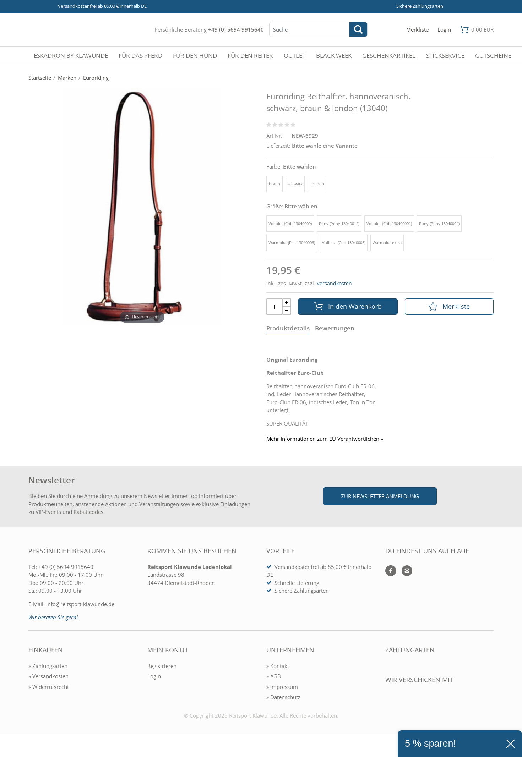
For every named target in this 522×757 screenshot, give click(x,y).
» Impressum (282, 686)
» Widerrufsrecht (48, 686)
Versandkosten (334, 283)
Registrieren (161, 665)
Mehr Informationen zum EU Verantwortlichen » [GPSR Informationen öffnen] (324, 438)
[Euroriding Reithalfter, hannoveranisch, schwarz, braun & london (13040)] (142, 206)
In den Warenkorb (348, 306)
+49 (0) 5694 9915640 (236, 29)
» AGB (273, 676)
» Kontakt (277, 665)
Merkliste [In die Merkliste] (449, 306)
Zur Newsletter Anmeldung (380, 496)
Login (154, 676)
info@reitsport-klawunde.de (80, 604)
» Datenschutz (283, 697)
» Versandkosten (48, 676)
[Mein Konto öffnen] (444, 29)
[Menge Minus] (287, 311)
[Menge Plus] (287, 302)
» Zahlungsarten (47, 665)
